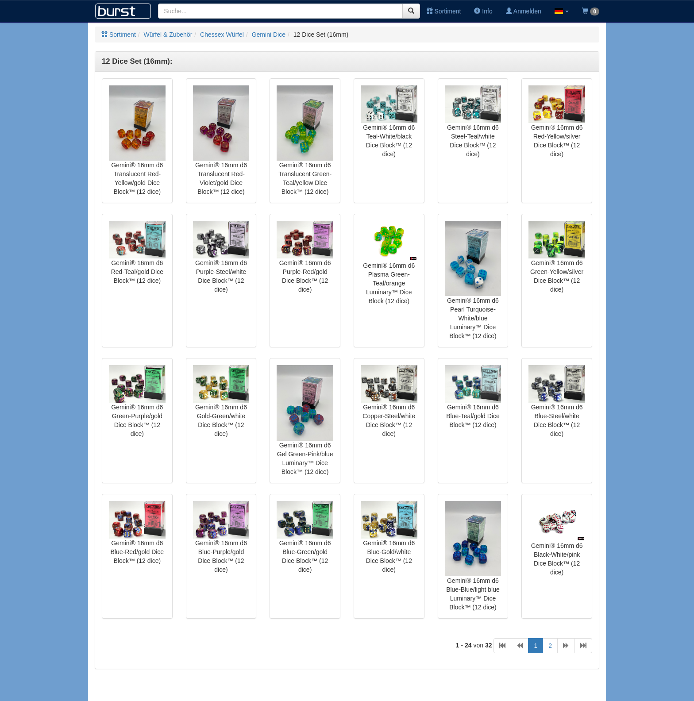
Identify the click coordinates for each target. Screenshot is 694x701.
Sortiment (444, 11)
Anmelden (523, 11)
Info (483, 11)
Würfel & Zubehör (168, 34)
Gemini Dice (268, 34)
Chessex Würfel (222, 34)
